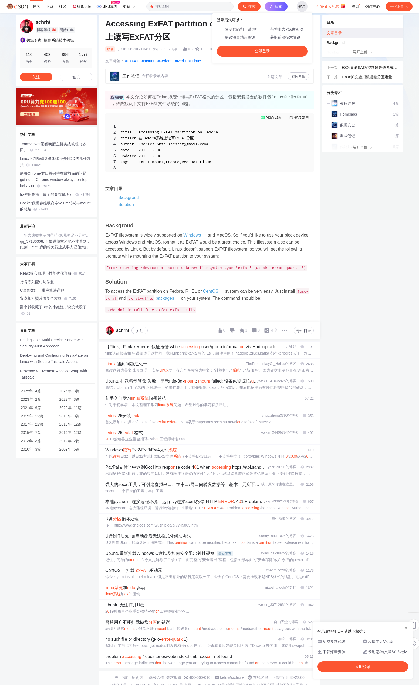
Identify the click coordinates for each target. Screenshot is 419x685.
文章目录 (334, 33)
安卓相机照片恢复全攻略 (48, 298)
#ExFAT (131, 61)
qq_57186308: (32, 241)
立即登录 (262, 51)
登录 (302, 6)
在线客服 (260, 677)
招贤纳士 (139, 677)
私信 (76, 77)
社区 (62, 6)
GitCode (81, 6)
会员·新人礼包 (331, 6)
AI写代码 (273, 117)
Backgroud (128, 197)
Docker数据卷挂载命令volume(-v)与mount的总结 (55, 206)
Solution (126, 204)
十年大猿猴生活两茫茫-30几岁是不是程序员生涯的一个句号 (56, 235)
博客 (36, 6)
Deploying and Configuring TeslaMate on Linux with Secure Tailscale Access (54, 358)
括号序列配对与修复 (37, 282)
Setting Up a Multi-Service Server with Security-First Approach (52, 343)
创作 (399, 6)
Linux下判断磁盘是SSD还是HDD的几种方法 (55, 161)
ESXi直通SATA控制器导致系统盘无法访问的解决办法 (369, 68)
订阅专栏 (298, 76)
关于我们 (122, 677)
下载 (49, 6)
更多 (129, 6)
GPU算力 (108, 5)
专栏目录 (303, 331)
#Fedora (164, 61)
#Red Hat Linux (188, 61)
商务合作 (156, 677)
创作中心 (372, 6)
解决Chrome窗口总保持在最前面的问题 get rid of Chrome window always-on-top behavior (53, 179)
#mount (148, 61)
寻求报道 (173, 677)
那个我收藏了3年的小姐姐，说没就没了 (53, 310)
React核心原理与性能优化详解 (52, 273)
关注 (139, 331)
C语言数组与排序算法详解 (42, 290)
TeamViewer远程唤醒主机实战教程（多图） (53, 147)
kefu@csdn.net (232, 677)
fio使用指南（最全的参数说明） (55, 194)
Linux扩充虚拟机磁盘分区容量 (367, 77)
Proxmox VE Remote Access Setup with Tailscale (53, 374)
